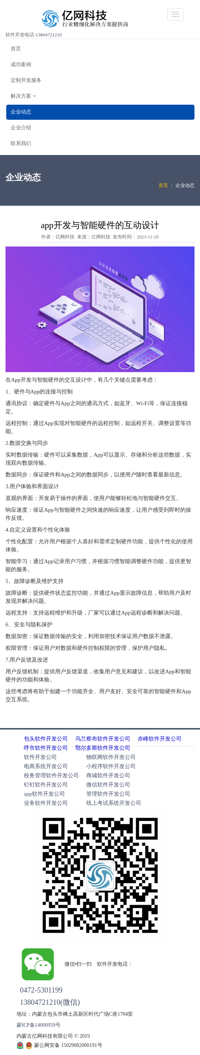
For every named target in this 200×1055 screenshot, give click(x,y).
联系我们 (21, 143)
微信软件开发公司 (108, 785)
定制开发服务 (26, 80)
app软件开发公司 (44, 794)
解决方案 (23, 96)
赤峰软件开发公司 (160, 739)
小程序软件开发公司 (111, 766)
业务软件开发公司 (46, 803)
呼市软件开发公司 (46, 748)
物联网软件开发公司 (111, 757)
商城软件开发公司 (108, 775)
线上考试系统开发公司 (113, 803)
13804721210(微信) (50, 1002)
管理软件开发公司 (108, 794)
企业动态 (21, 112)
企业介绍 (21, 127)
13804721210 (49, 34)
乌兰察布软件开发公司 (102, 739)
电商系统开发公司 (46, 766)
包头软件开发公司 (46, 739)
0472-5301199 (41, 990)
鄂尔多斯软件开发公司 (102, 748)
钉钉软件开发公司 (46, 785)
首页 (16, 48)
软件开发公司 (40, 757)
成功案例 (21, 64)
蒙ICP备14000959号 (39, 1025)
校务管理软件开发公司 (51, 775)
